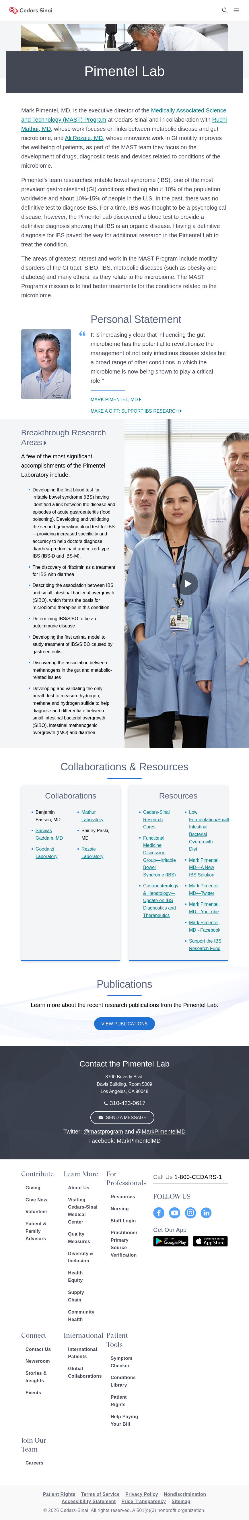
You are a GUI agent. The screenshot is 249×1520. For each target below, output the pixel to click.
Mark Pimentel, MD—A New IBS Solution (204, 867)
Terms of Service (100, 1494)
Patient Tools (117, 1339)
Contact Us (38, 1349)
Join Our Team (33, 1444)
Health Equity (75, 1276)
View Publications (124, 1023)
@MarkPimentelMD (161, 1131)
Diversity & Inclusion (80, 1257)
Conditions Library (123, 1381)
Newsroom (38, 1361)
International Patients (82, 1353)
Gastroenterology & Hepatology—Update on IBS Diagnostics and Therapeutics (160, 900)
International (83, 1335)
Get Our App (170, 1230)
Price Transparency (143, 1501)
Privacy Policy (141, 1494)
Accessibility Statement (89, 1501)
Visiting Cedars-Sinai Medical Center (83, 1211)
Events (33, 1392)
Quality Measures (79, 1238)
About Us (78, 1187)
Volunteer (36, 1211)
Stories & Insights (36, 1377)
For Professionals (125, 1178)
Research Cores (156, 819)
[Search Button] (224, 10)
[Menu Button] (236, 10)
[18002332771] (187, 1177)
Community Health (81, 1316)
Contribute (37, 1174)
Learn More (81, 1174)
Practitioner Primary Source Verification (124, 1243)
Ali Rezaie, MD (84, 138)
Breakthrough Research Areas (63, 437)
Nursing (120, 1208)
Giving (33, 1187)
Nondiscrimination (185, 1494)
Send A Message (126, 1117)
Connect (33, 1335)
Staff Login (123, 1220)
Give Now (36, 1199)
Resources (123, 1196)
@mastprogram (103, 1131)
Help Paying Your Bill (124, 1420)
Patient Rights (119, 1401)
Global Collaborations (83, 1372)
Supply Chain (76, 1296)
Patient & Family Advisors (36, 1231)
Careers (34, 1462)
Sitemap (181, 1501)
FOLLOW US (171, 1196)
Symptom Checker (122, 1362)
